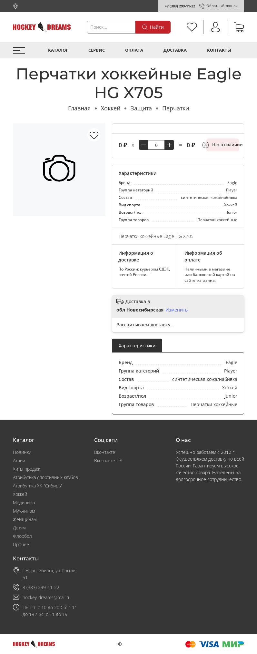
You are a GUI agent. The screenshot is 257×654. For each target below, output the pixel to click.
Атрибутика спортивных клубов (45, 477)
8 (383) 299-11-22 (41, 587)
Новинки (22, 452)
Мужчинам (24, 511)
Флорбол (22, 536)
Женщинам (24, 519)
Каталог (58, 50)
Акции (19, 460)
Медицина (24, 502)
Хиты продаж (26, 469)
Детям (19, 528)
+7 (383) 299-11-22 (180, 6)
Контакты (219, 50)
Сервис (96, 50)
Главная (79, 108)
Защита (141, 108)
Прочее (21, 544)
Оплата (134, 50)
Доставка (175, 50)
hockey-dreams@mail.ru (47, 597)
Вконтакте (104, 452)
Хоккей (110, 108)
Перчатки (175, 108)
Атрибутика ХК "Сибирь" (38, 486)
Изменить (176, 310)
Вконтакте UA (108, 460)
